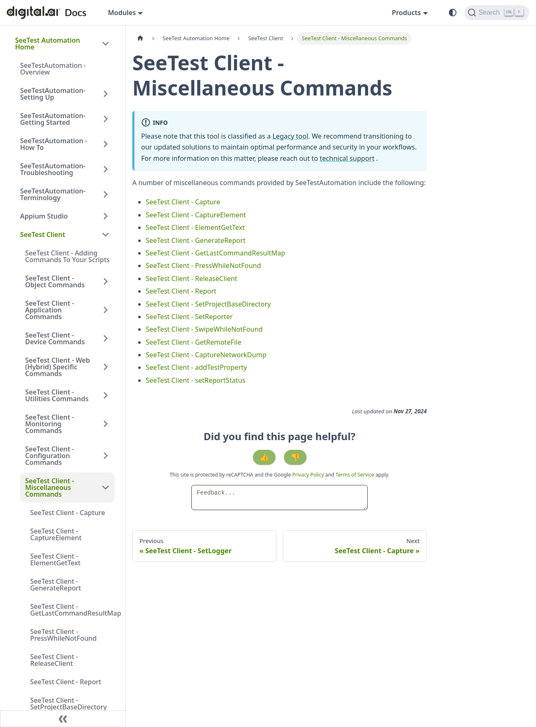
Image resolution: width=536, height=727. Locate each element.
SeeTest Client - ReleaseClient (54, 660)
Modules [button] (122, 12)
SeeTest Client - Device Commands (55, 338)
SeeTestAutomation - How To (53, 144)
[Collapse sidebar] (63, 718)
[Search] (496, 12)
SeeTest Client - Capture (67, 512)
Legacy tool (291, 136)
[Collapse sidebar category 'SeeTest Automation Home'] (105, 43)
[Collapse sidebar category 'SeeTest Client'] (105, 234)
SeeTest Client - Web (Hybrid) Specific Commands (57, 367)
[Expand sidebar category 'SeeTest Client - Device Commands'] (105, 338)
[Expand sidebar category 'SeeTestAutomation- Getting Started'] (105, 119)
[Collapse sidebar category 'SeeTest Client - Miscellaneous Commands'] (105, 487)
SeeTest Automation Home (47, 44)
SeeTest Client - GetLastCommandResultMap (72, 610)
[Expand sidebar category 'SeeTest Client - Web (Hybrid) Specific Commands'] (105, 367)
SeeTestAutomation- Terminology (52, 194)
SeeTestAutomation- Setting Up (52, 94)
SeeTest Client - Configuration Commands (49, 455)
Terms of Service (354, 474)
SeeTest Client (42, 234)
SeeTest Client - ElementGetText (55, 559)
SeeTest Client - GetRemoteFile (193, 342)
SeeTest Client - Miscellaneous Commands (49, 487)
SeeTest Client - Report (65, 681)
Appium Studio (44, 216)
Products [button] (406, 12)
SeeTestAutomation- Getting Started (52, 119)
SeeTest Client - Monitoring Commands (49, 423)
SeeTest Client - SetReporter (189, 316)
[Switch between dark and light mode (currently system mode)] (452, 12)
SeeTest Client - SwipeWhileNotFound (204, 329)
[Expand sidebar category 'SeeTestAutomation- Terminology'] (105, 194)
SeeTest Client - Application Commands (49, 310)
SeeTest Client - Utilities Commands (56, 395)
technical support (347, 158)
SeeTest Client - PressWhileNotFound (63, 635)
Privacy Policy (308, 474)
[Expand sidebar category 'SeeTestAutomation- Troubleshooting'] (105, 169)
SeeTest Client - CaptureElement (56, 534)
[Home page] (140, 38)
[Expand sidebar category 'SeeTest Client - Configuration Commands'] (105, 456)
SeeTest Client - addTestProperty (196, 367)
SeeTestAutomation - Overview (53, 69)
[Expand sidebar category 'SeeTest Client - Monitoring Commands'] (105, 424)
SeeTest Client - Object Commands (55, 281)
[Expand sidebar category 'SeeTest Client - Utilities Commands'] (105, 395)
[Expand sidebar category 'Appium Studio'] (105, 216)
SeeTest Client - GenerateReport (55, 585)
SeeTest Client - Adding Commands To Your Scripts (67, 256)
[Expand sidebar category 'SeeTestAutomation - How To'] (105, 144)
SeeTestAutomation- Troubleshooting (52, 169)
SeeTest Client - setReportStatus (195, 380)
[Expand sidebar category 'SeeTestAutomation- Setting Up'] (105, 94)
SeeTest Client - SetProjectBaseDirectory (68, 704)
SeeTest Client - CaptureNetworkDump (206, 354)
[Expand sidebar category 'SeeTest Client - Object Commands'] (105, 281)
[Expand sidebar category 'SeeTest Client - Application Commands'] (105, 310)
